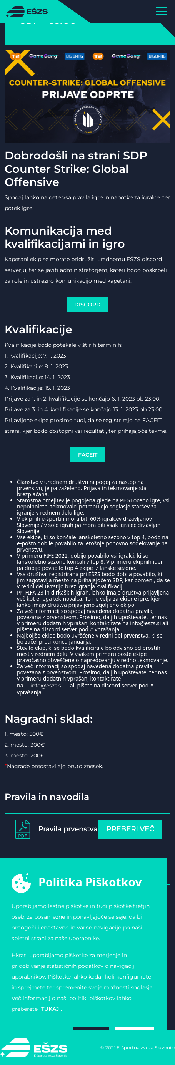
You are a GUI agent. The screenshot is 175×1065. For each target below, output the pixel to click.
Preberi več (130, 829)
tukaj (50, 1008)
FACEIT (87, 454)
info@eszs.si (46, 685)
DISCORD (87, 304)
